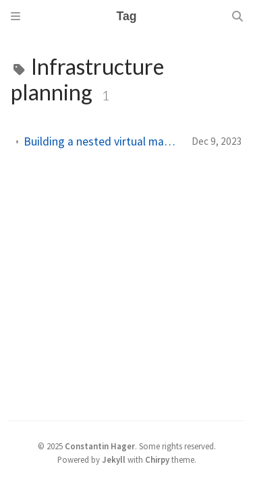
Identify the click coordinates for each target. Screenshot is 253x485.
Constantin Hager (100, 446)
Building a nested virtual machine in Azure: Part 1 (102, 141)
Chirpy (157, 459)
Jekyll (113, 459)
